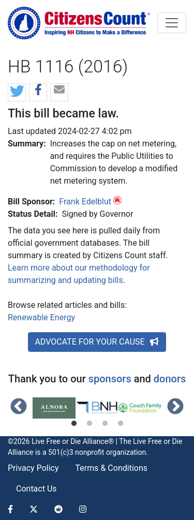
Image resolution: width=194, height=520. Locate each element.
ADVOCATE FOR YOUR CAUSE (97, 342)
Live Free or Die (157, 441)
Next (175, 407)
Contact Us (36, 489)
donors (170, 379)
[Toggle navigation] (171, 22)
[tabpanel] (54, 408)
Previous (18, 407)
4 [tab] (120, 424)
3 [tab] (105, 424)
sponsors (109, 379)
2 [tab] (89, 424)
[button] (16, 93)
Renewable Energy (41, 317)
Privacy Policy (33, 468)
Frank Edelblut (85, 201)
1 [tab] (74, 424)
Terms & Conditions (112, 468)
